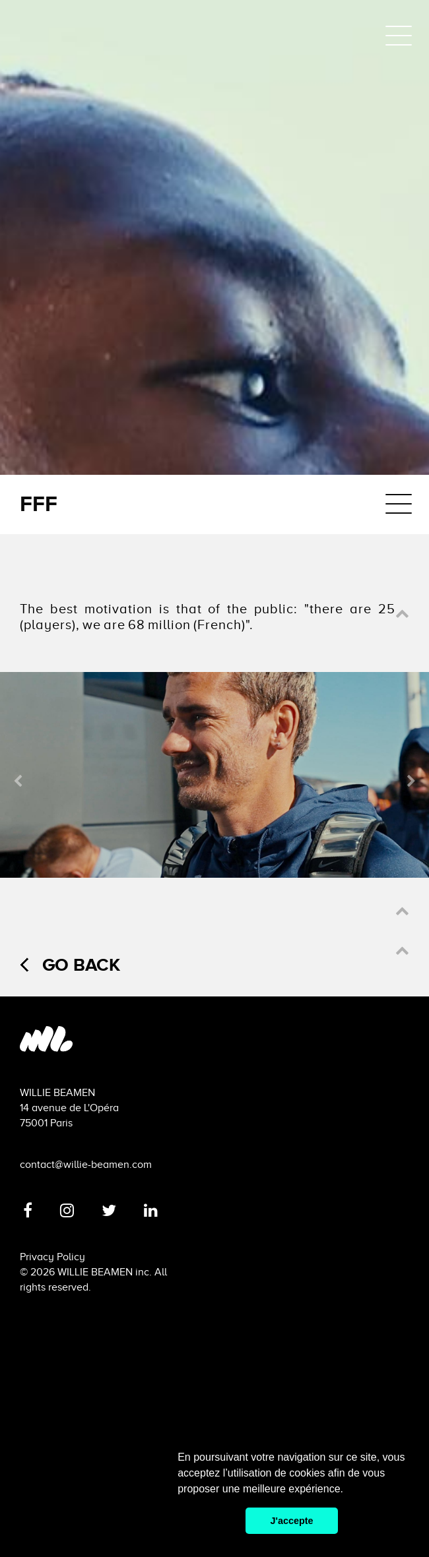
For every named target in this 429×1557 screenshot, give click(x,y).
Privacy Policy (52, 1257)
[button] (402, 614)
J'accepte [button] (291, 1520)
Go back (70, 965)
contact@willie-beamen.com (86, 1165)
